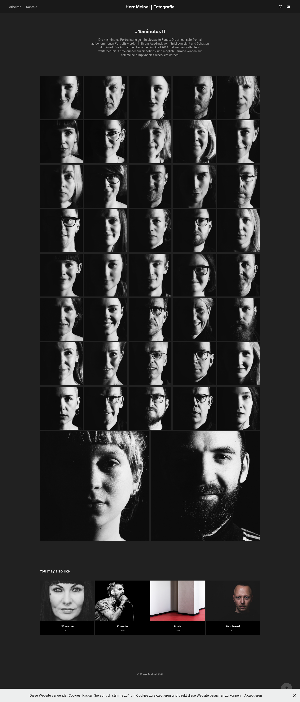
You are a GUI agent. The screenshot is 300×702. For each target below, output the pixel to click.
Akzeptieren (253, 695)
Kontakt (32, 7)
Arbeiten (15, 7)
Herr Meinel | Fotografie (150, 7)
